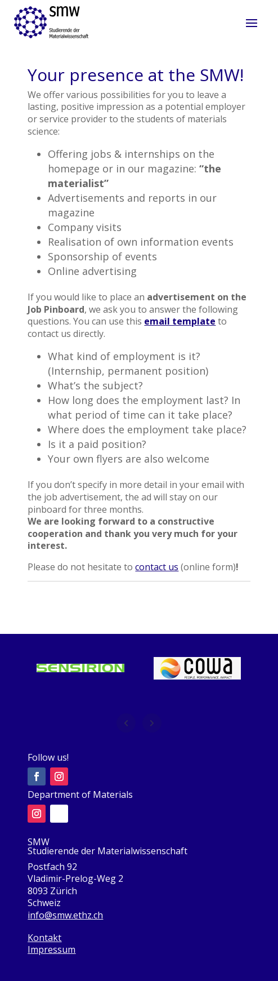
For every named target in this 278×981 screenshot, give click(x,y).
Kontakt (44, 937)
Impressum (51, 949)
